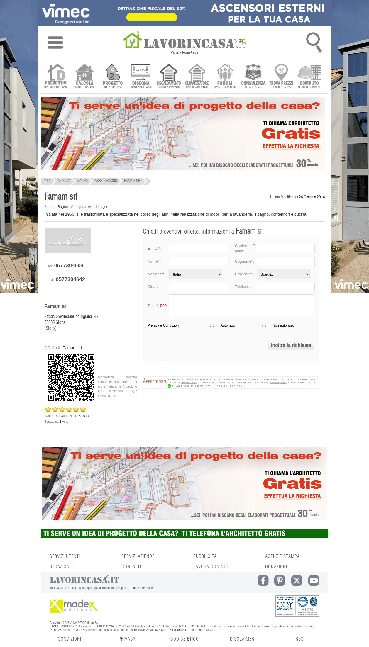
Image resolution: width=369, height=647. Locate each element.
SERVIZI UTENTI (65, 556)
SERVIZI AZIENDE (138, 556)
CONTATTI (131, 566)
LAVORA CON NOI (210, 566)
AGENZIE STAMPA (282, 556)
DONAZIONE (276, 566)
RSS (300, 639)
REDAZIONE (61, 566)
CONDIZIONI (69, 639)
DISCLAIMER (242, 639)
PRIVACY (127, 639)
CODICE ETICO (184, 639)
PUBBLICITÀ (205, 556)
